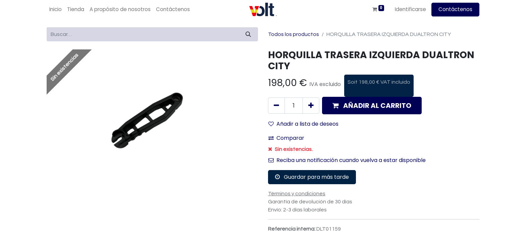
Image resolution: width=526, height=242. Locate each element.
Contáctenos (455, 9)
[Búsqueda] (248, 34)
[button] (372, 105)
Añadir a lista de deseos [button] (303, 124)
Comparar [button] (286, 138)
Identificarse (410, 9)
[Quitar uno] (276, 105)
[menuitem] (55, 9)
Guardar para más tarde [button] (312, 177)
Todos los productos (293, 34)
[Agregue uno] (311, 105)
